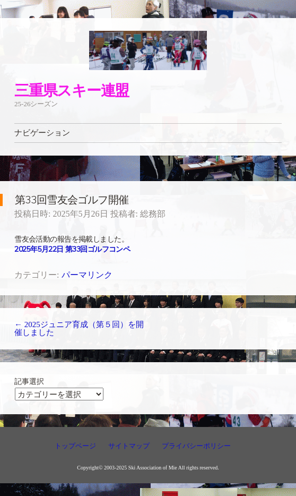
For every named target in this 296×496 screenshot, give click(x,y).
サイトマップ (129, 446)
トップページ (75, 446)
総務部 (153, 213)
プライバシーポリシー (196, 446)
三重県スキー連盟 (71, 90)
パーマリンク (87, 274)
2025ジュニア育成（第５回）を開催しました (79, 328)
